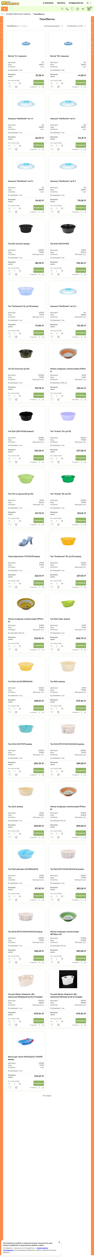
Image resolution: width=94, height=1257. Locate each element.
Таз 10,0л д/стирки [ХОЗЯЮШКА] (23, 869)
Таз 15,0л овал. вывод (60, 619)
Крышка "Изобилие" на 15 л (63, 181)
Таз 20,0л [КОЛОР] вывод (20, 744)
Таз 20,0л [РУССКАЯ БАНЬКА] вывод (25, 932)
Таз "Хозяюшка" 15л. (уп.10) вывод (65, 556)
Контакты (61, 3)
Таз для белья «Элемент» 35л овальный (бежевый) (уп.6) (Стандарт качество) (25, 997)
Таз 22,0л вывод (15, 806)
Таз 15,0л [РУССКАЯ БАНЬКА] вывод (67, 869)
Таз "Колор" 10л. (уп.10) (60, 431)
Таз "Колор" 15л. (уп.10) (60, 494)
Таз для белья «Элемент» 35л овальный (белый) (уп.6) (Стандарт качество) (66, 997)
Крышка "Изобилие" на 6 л (62, 118)
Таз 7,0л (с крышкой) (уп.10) (20, 494)
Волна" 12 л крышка (17, 56)
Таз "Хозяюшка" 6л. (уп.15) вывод (23, 306)
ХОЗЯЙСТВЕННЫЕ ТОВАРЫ (18, 14)
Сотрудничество (76, 3)
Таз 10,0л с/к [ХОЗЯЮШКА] (20, 681)
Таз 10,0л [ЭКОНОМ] (59, 244)
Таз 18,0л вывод (57, 681)
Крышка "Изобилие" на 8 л (20, 181)
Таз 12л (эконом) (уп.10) (18, 369)
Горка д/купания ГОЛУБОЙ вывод (24, 556)
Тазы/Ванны (39, 14)
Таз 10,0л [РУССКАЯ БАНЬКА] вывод (67, 744)
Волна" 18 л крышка (59, 56)
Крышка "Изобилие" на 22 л (63, 306)
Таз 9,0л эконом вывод (18, 244)
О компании (48, 3)
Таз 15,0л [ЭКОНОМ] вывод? (21, 431)
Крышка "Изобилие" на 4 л (20, 118)
